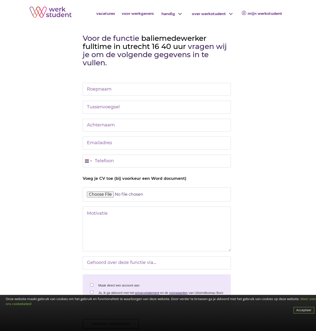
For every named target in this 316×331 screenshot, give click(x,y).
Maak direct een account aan (118, 285)
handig (168, 13)
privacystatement (147, 293)
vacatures (105, 13)
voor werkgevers (138, 13)
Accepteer (304, 310)
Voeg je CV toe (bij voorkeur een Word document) (134, 178)
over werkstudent (209, 13)
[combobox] (88, 161)
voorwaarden (178, 293)
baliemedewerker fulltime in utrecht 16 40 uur (144, 42)
